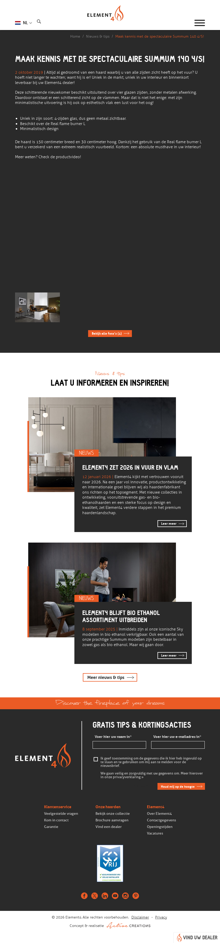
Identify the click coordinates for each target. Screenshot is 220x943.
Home (75, 36)
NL (25, 22)
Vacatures (155, 833)
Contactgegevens (161, 820)
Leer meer (168, 523)
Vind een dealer (108, 827)
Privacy (161, 917)
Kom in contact (56, 820)
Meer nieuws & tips (105, 677)
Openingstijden (160, 827)
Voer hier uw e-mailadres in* (177, 737)
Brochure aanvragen (111, 820)
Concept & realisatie (110, 925)
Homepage (110, 23)
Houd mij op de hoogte (178, 786)
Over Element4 (159, 813)
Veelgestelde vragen (61, 813)
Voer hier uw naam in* (113, 737)
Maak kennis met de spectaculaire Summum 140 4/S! (159, 36)
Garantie (51, 827)
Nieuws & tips (97, 36)
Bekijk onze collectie (112, 813)
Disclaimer (140, 917)
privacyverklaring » (128, 777)
